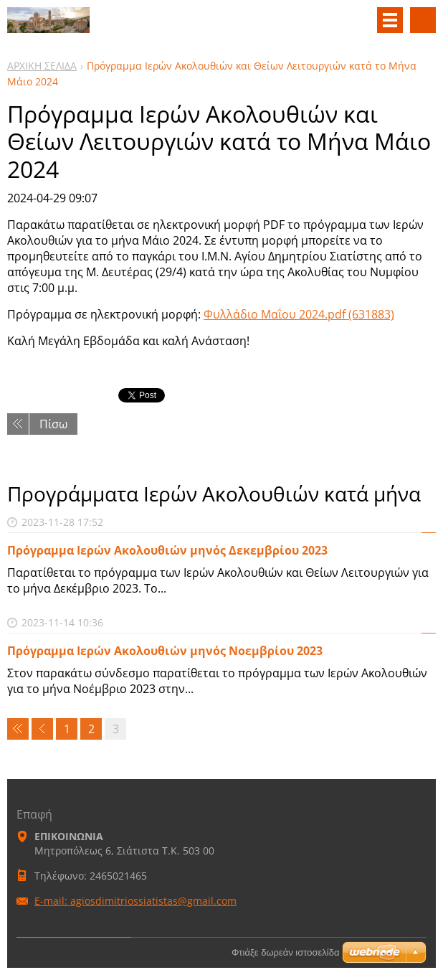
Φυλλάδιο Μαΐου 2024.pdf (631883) (299, 314)
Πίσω (53, 424)
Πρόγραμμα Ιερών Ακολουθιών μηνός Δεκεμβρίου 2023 (167, 550)
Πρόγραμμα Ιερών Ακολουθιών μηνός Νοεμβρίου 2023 (165, 651)
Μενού (390, 20)
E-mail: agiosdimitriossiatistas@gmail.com (135, 901)
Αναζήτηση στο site (423, 20)
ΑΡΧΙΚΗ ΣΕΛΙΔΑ (42, 65)
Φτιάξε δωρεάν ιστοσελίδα (285, 952)
